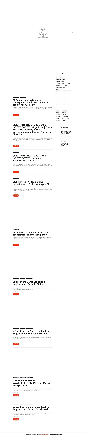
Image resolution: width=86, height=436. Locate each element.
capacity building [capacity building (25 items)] (58, 85)
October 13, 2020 (15, 112)
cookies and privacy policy (45, 434)
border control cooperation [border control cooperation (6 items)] (60, 83)
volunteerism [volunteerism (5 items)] (58, 120)
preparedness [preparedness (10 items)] (65, 106)
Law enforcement (16, 229)
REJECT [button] (59, 434)
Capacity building (16, 279)
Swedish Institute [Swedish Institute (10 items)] (65, 116)
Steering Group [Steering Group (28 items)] (65, 114)
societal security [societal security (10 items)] (64, 112)
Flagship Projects (16, 97)
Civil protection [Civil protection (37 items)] (58, 89)
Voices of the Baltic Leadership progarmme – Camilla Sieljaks (29, 283)
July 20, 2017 (14, 242)
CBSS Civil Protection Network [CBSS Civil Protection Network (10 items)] (60, 87)
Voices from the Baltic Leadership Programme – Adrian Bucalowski (31, 409)
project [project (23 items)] (57, 108)
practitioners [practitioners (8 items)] (58, 106)
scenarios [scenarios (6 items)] (57, 112)
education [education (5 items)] (67, 93)
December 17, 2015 (15, 341)
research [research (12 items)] (69, 108)
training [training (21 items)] (57, 118)
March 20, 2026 (63, 134)
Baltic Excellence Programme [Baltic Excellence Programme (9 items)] (60, 79)
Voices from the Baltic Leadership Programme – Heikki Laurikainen (31, 333)
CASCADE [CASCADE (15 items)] (65, 85)
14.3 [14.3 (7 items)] (56, 77)
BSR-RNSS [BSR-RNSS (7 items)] (68, 83)
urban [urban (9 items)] (68, 118)
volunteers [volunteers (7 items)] (64, 120)
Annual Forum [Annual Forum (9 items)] (62, 77)
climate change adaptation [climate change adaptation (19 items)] (67, 89)
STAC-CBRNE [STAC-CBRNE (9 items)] (58, 114)
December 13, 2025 (63, 141)
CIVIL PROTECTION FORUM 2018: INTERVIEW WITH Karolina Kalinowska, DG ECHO (30, 158)
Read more (16, 145)
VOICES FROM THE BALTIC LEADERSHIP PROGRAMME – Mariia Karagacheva (31, 383)
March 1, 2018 (15, 192)
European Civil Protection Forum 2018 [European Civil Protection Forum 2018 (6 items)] (61, 95)
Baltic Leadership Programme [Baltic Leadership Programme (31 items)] (60, 81)
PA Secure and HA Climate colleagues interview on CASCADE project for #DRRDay (31, 102)
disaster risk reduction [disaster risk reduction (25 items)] (59, 93)
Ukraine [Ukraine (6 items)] (63, 118)
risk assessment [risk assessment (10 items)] (64, 110)
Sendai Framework (23, 97)
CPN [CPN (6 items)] (57, 91)
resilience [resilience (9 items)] (57, 110)
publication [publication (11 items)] (63, 108)
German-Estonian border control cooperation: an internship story (30, 233)
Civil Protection (22, 279)
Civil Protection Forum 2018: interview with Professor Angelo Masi (32, 183)
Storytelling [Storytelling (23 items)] (58, 116)
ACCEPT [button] (53, 434)
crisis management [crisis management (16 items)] (63, 91)
